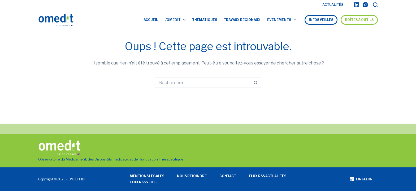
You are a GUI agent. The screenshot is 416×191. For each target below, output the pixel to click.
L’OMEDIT (176, 20)
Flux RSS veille (144, 182)
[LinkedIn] (356, 4)
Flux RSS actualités (267, 176)
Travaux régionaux (242, 20)
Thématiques (204, 20)
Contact (227, 176)
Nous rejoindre (192, 176)
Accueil (151, 20)
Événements (282, 20)
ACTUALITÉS (332, 5)
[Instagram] (365, 4)
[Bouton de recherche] (255, 82)
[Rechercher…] (202, 82)
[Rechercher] (375, 4)
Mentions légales (147, 176)
